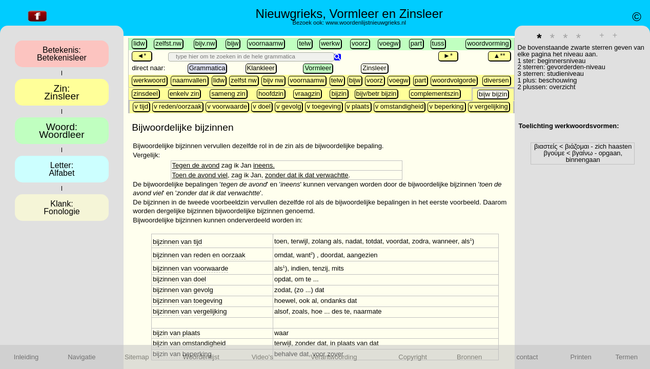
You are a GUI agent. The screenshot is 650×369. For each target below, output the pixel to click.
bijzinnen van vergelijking (190, 311)
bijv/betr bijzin (376, 93)
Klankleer (261, 68)
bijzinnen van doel (179, 279)
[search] (252, 56)
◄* (141, 55)
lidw (139, 43)
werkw (330, 43)
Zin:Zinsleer (61, 92)
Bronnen (469, 357)
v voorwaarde (227, 106)
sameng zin (228, 93)
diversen (496, 80)
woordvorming (488, 43)
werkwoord (149, 80)
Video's (262, 357)
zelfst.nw (168, 43)
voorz (360, 43)
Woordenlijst (201, 357)
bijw (232, 43)
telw (305, 43)
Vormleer (317, 68)
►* (448, 55)
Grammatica (207, 68)
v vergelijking (489, 106)
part (416, 43)
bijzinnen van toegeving (187, 300)
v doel (262, 106)
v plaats (358, 106)
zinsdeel (145, 93)
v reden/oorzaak (177, 106)
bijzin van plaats (176, 333)
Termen (627, 357)
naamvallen (189, 80)
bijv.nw (205, 43)
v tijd (141, 106)
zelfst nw (244, 80)
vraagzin (307, 93)
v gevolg (288, 106)
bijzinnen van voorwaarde (190, 268)
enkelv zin (184, 93)
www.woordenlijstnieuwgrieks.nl (366, 22)
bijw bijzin (493, 94)
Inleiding (26, 357)
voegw (389, 43)
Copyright (412, 357)
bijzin (339, 93)
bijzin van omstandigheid (189, 343)
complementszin (435, 93)
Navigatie (81, 357)
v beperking (446, 106)
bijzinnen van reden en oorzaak (199, 255)
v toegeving (324, 106)
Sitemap (137, 357)
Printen (580, 357)
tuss (438, 43)
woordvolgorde (454, 80)
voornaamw (266, 43)
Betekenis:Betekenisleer (62, 54)
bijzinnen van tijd (177, 241)
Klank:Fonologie (61, 207)
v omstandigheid (399, 106)
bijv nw (273, 80)
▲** (499, 55)
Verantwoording (334, 357)
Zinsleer (374, 68)
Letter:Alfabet (62, 169)
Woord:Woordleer (61, 130)
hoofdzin (270, 93)
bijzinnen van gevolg (183, 290)
